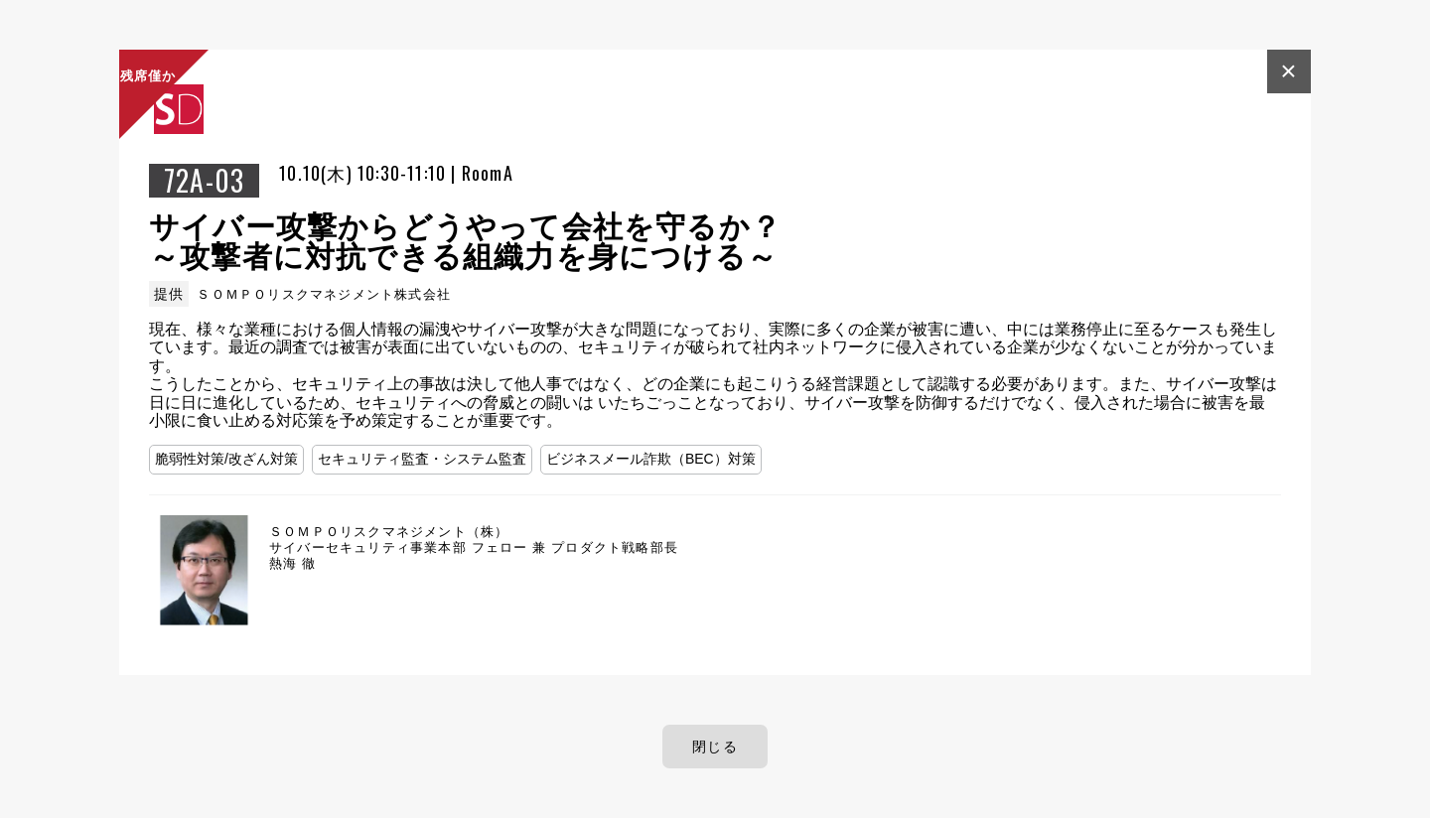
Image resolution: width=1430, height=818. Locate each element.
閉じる (715, 746)
